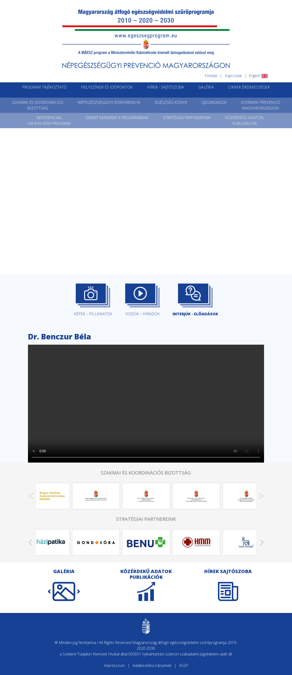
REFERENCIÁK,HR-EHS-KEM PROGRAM (49, 120)
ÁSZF (183, 665)
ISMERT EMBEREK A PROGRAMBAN (116, 117)
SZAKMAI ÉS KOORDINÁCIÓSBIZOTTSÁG (37, 105)
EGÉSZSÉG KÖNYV (171, 102)
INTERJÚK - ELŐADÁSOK (195, 300)
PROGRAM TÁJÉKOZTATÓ (44, 87)
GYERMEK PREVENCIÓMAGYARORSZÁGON (260, 105)
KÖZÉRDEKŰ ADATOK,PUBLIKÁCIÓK (244, 120)
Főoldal (211, 75)
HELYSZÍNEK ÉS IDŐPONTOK (107, 87)
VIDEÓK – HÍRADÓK (142, 300)
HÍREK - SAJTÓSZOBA (165, 87)
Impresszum (114, 665)
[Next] (261, 496)
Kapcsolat (233, 75)
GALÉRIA (206, 87)
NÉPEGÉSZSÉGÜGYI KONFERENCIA (109, 102)
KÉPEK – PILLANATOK (93, 300)
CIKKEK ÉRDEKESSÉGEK (249, 87)
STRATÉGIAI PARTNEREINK (187, 117)
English (258, 75)
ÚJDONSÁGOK (214, 102)
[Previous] (31, 496)
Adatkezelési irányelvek (152, 665)
